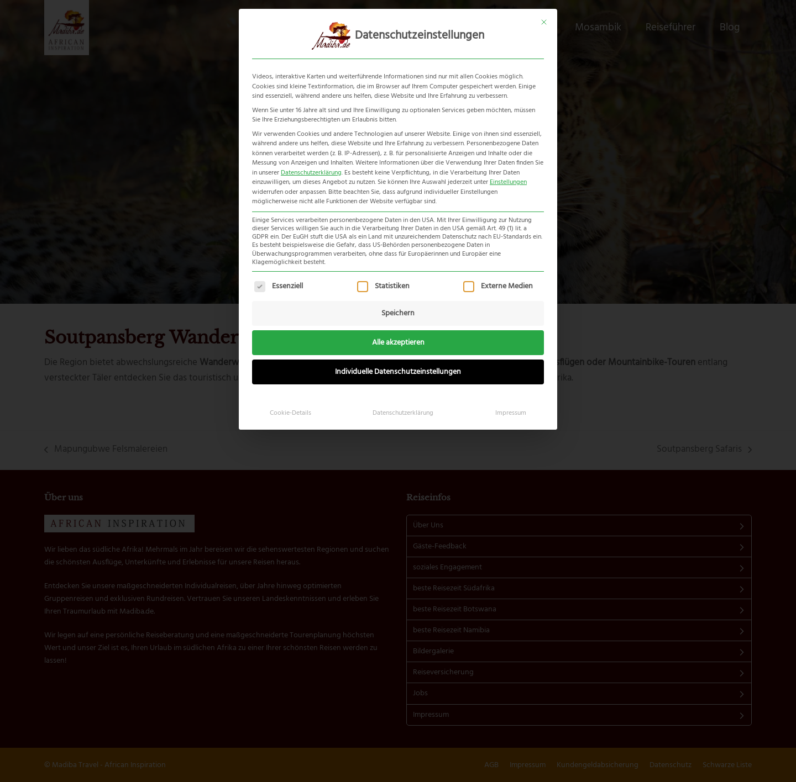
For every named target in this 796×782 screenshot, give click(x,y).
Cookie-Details (290, 413)
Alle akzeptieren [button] (398, 342)
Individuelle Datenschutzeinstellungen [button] (398, 372)
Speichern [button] (398, 313)
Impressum (510, 413)
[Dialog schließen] (544, 22)
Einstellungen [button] (508, 182)
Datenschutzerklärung (311, 172)
